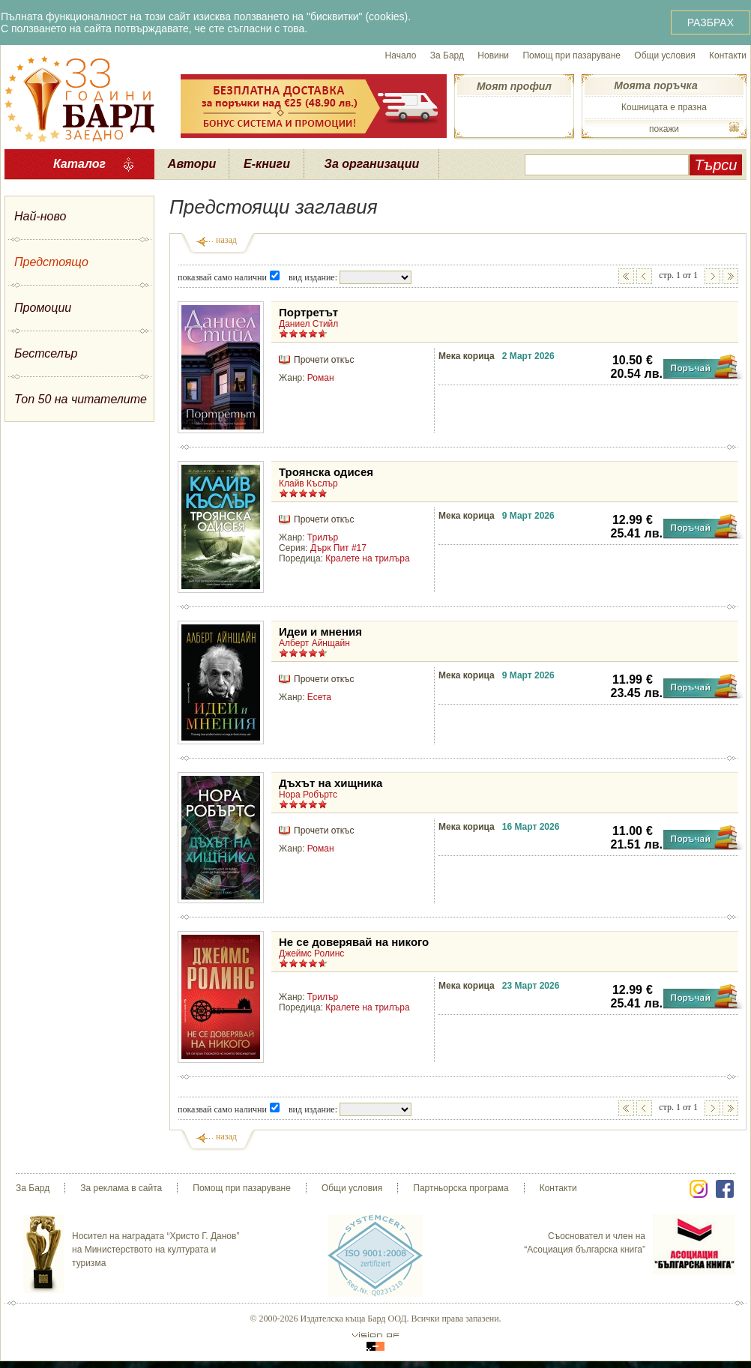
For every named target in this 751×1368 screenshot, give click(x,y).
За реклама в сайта (121, 1188)
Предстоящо (51, 262)
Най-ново (40, 216)
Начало (401, 55)
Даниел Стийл (308, 324)
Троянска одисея (326, 471)
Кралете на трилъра (367, 558)
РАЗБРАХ (710, 22)
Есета (319, 697)
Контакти (728, 55)
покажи (664, 129)
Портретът (308, 312)
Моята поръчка (655, 85)
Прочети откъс (324, 360)
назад (226, 240)
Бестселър (46, 353)
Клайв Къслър (308, 483)
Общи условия (664, 55)
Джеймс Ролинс (311, 953)
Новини (493, 55)
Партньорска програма (460, 1188)
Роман (320, 378)
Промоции (42, 307)
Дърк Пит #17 (338, 548)
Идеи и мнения (320, 631)
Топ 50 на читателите (80, 399)
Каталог (79, 163)
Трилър (322, 537)
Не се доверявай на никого (354, 941)
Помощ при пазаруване (571, 55)
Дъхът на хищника (330, 783)
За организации (372, 163)
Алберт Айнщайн (314, 643)
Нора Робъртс (308, 794)
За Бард (447, 55)
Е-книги (267, 163)
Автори (192, 163)
